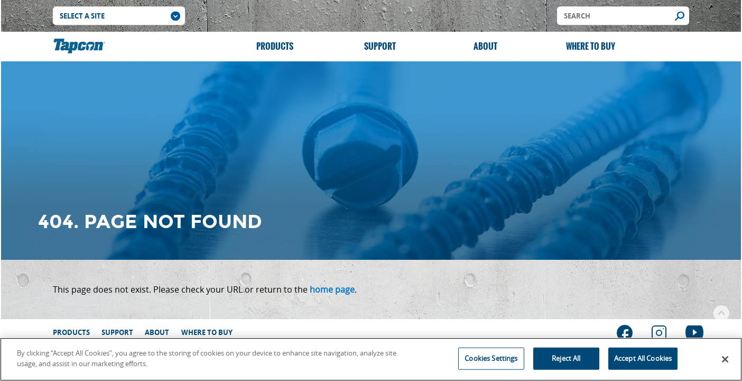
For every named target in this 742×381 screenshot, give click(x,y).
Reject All (566, 360)
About (485, 46)
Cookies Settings (491, 360)
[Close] (725, 361)
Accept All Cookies (643, 360)
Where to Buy (590, 46)
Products (274, 46)
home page (332, 289)
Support (380, 46)
